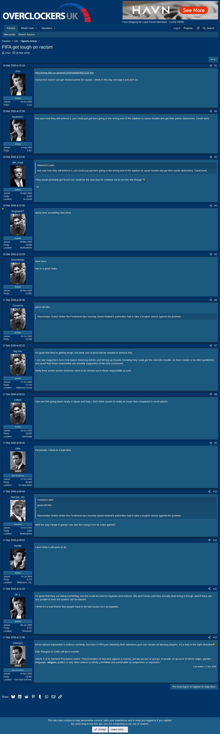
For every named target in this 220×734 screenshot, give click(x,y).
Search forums (26, 34)
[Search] (208, 28)
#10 (215, 491)
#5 (215, 254)
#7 (215, 345)
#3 (215, 157)
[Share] (210, 65)
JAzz (7, 52)
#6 (215, 300)
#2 (215, 111)
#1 (215, 65)
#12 (215, 589)
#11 (215, 540)
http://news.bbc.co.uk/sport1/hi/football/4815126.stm (64, 72)
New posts (9, 34)
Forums (11, 28)
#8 (215, 394)
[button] (36, 28)
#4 (215, 205)
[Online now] (3, 209)
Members (47, 28)
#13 (215, 637)
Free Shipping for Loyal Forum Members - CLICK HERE (153, 22)
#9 (215, 443)
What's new (27, 28)
